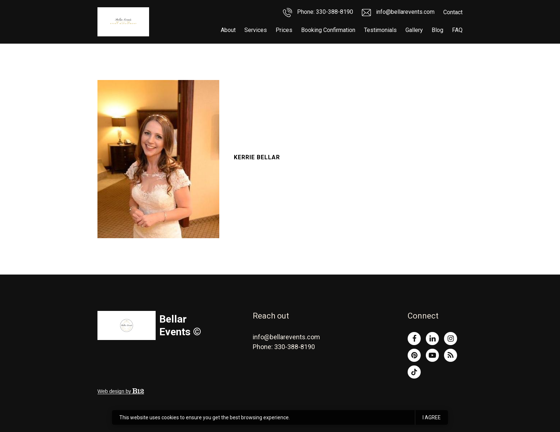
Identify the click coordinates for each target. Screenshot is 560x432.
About (228, 30)
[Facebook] (414, 338)
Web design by (120, 391)
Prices (284, 30)
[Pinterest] (414, 355)
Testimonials (380, 30)
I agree (432, 417)
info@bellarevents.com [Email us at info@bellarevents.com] (286, 337)
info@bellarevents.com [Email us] (398, 12)
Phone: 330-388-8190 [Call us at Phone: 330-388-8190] (284, 347)
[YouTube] (432, 355)
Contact (453, 12)
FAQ (457, 30)
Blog (437, 30)
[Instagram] (450, 338)
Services (255, 30)
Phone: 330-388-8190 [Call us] (318, 12)
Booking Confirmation (328, 30)
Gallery (414, 30)
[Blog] (450, 355)
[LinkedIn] (432, 338)
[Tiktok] (414, 372)
